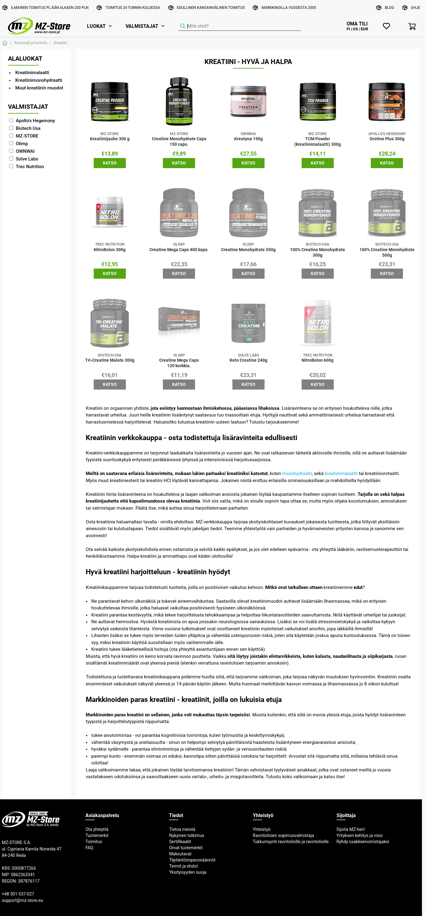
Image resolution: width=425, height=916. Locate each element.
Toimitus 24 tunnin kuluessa (132, 7)
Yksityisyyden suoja (187, 872)
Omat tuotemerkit (185, 848)
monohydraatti (297, 473)
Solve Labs (27, 158)
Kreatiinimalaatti (32, 72)
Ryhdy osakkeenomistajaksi (363, 841)
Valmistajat (142, 26)
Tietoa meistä (182, 829)
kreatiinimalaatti (341, 473)
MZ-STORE (27, 136)
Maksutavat (180, 854)
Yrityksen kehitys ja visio (360, 835)
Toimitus (93, 841)
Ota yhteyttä (96, 829)
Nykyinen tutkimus (186, 835)
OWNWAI (25, 151)
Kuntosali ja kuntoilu (30, 43)
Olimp (22, 143)
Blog (389, 7)
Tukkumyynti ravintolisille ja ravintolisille (291, 841)
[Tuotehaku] (239, 26)
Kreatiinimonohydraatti (38, 80)
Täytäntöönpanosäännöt (192, 860)
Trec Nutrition (30, 166)
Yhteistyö (262, 829)
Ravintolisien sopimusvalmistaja (283, 835)
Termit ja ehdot (183, 866)
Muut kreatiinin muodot (39, 87)
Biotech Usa (28, 128)
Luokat (96, 26)
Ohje (415, 7)
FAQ (89, 848)
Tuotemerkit (96, 835)
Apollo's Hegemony (35, 120)
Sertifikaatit (180, 841)
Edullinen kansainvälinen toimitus (211, 7)
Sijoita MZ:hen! (351, 829)
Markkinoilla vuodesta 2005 (288, 7)
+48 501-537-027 (18, 894)
